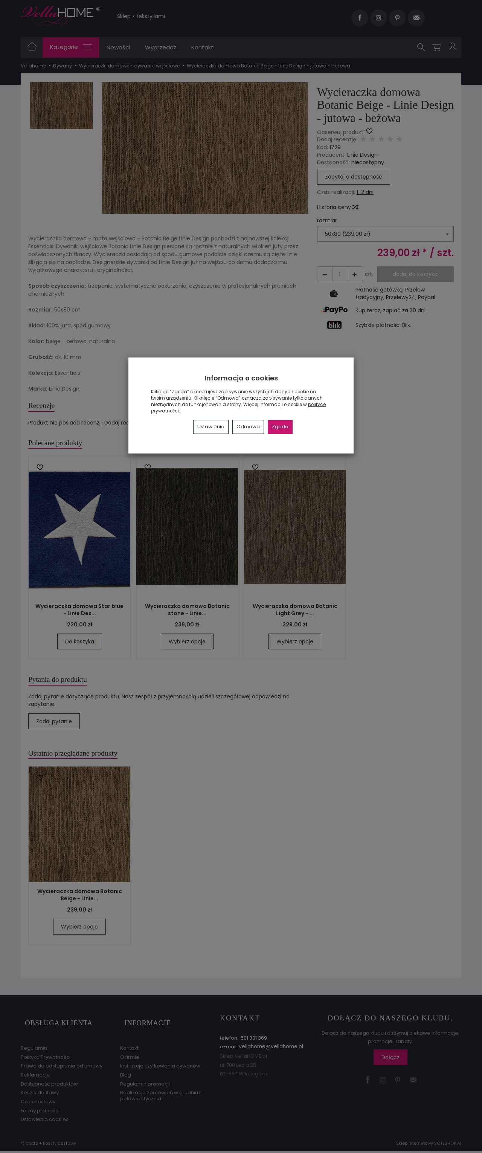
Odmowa (248, 426)
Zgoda (280, 426)
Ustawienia (210, 426)
